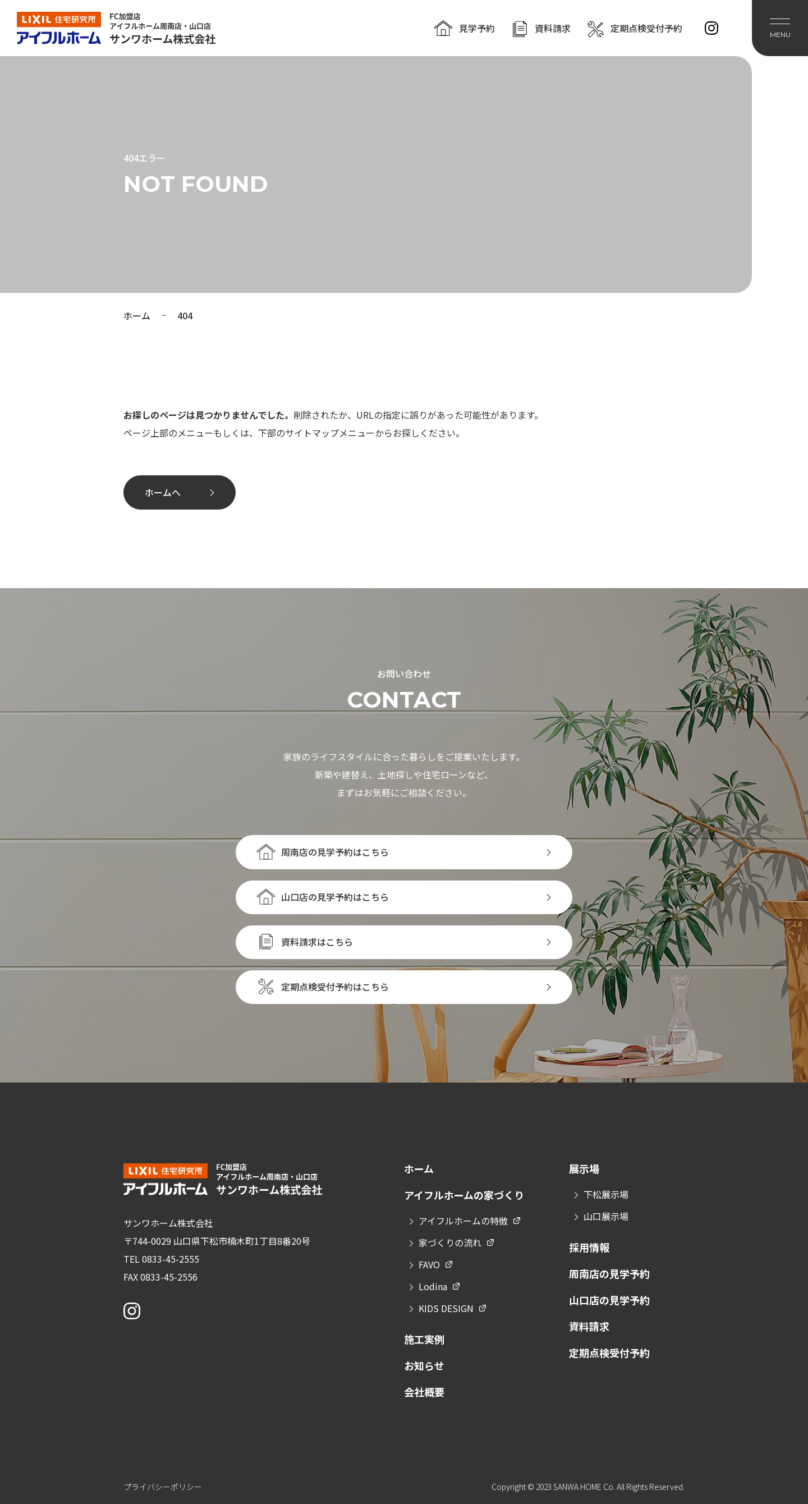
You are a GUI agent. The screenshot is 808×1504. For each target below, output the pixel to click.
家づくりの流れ (450, 1242)
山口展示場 (606, 1216)
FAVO (429, 1264)
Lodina (433, 1286)
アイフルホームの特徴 (463, 1220)
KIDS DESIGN (446, 1308)
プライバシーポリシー (162, 1486)
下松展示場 (606, 1194)
